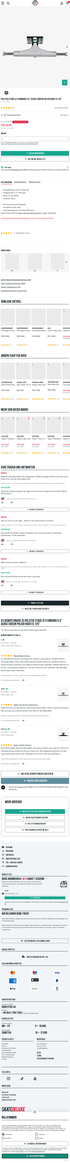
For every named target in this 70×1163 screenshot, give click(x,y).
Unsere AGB (5, 1092)
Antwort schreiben (35, 510)
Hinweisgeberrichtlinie (9, 1100)
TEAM (39, 1056)
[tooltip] (67, 115)
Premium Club (22, 787)
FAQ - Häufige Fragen (8, 1055)
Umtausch (8, 855)
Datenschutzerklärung (9, 1095)
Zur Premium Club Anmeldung (35, 941)
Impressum (6, 1086)
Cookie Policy (5, 1097)
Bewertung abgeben (35, 781)
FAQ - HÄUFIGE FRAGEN (12, 863)
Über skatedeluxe (42, 1044)
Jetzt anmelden (35, 898)
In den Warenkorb (35, 153)
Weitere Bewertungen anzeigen (35, 774)
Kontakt (4, 1059)
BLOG (39, 1053)
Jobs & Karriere (41, 1046)
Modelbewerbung (42, 1048)
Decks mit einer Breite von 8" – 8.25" (32, 213)
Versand (7, 847)
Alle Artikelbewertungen (9, 1052)
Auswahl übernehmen (35, 1144)
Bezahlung (5, 1044)
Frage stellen (35, 603)
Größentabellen (11, 859)
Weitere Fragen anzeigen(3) (35, 609)
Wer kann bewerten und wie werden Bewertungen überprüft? (24, 630)
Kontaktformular (33, 1013)
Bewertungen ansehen (61, 108)
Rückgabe (8, 851)
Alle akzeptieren (35, 1156)
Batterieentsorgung (7, 1057)
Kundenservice (10, 866)
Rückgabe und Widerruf (9, 1048)
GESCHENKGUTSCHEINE (45, 1059)
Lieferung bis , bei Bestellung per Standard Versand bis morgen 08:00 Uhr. (35, 168)
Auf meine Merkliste (35, 159)
